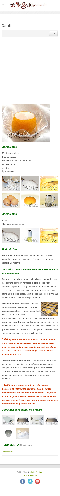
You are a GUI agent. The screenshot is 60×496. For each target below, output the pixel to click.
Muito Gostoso (36, 472)
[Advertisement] (30, 70)
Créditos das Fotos (30, 475)
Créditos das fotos (7, 451)
